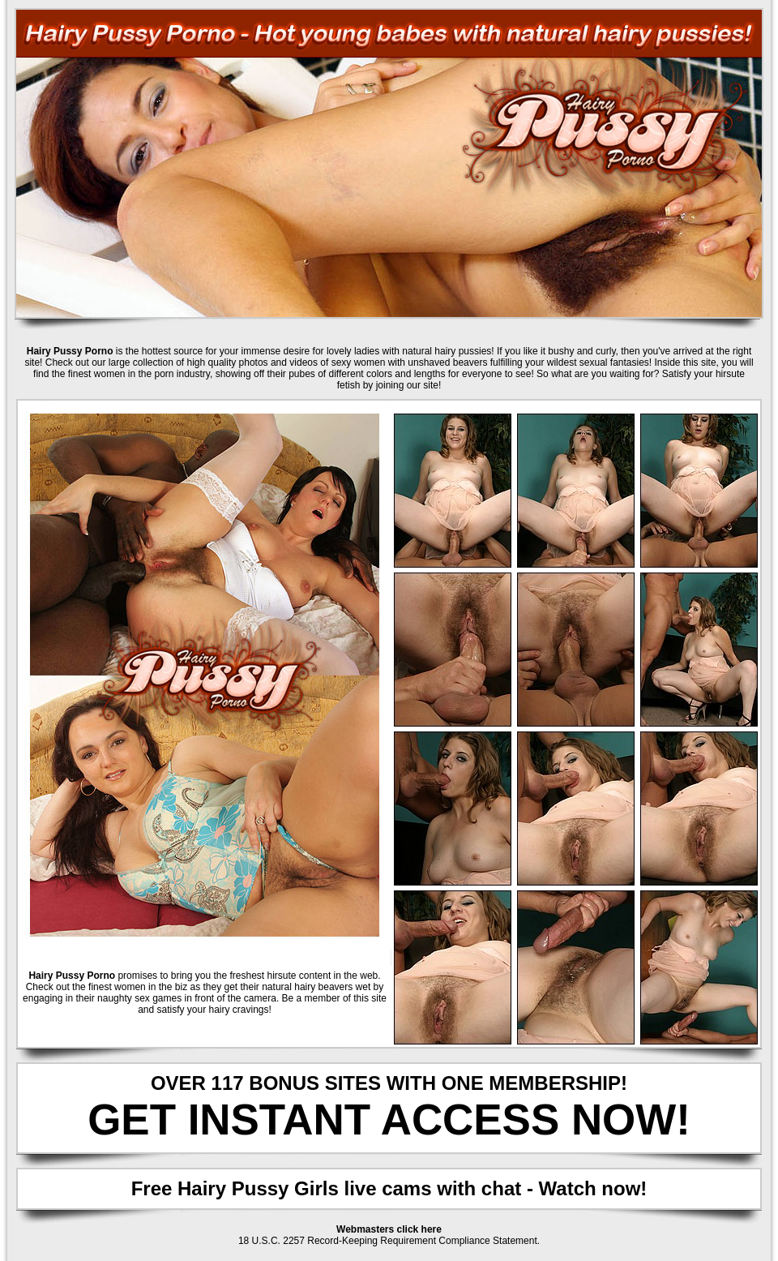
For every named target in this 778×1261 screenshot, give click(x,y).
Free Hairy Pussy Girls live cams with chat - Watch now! (389, 1188)
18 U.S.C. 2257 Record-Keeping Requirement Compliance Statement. (389, 1240)
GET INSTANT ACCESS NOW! (389, 1119)
